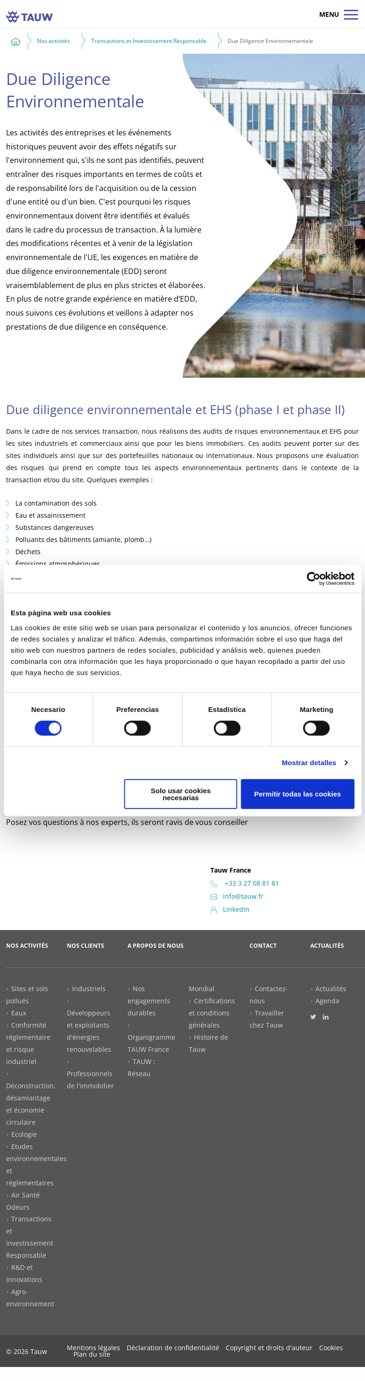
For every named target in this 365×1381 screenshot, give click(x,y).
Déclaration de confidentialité (173, 1348)
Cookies (331, 1348)
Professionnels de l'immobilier (90, 1079)
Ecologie (24, 1134)
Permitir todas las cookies (297, 794)
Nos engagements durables (149, 1000)
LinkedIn (230, 909)
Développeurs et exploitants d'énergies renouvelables (89, 1031)
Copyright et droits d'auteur (269, 1348)
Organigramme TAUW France (151, 1043)
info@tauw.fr (237, 896)
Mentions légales (93, 1348)
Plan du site (91, 1354)
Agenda (327, 1000)
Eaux (18, 1012)
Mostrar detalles (309, 763)
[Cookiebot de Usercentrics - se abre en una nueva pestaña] (313, 579)
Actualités (330, 988)
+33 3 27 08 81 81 (244, 883)
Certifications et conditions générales (212, 1012)
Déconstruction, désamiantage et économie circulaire (31, 1104)
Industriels (89, 988)
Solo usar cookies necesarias (180, 793)
